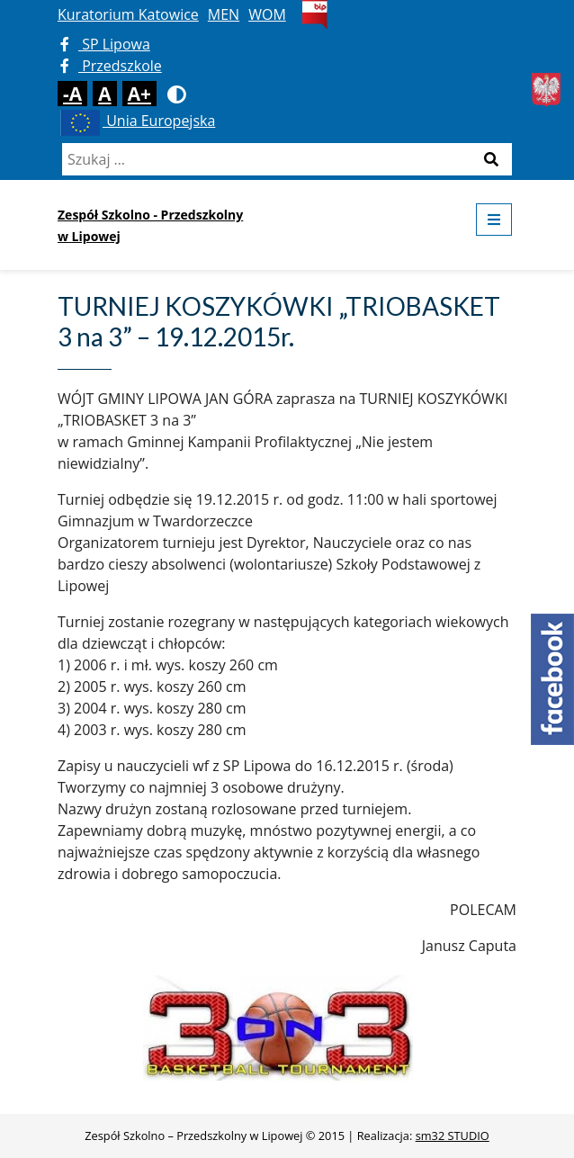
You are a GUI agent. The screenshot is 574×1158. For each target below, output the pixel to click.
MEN (223, 14)
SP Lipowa (105, 44)
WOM (267, 14)
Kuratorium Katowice (128, 14)
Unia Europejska (136, 120)
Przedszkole (111, 66)
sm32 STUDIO (452, 1135)
